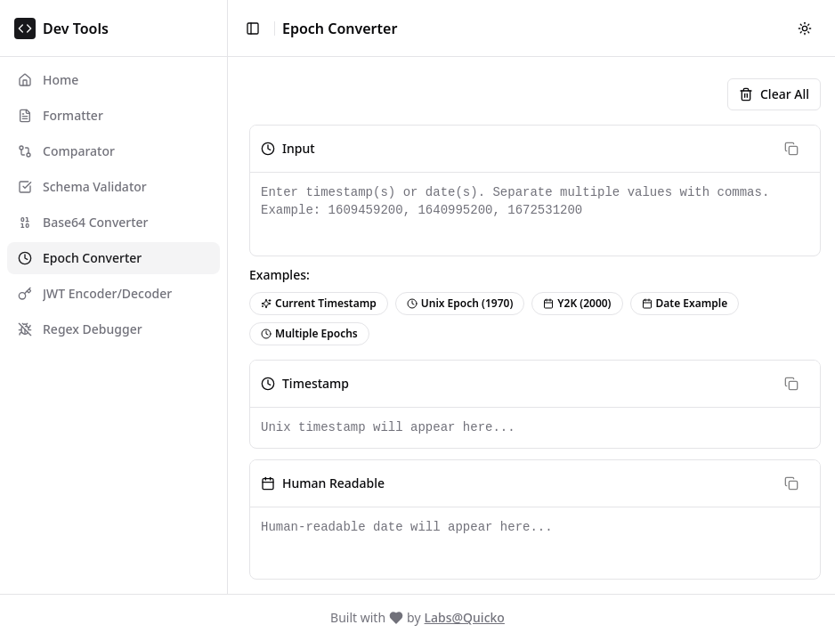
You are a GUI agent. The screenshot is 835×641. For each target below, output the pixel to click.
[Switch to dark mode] (805, 28)
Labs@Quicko (465, 617)
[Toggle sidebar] (253, 28)
